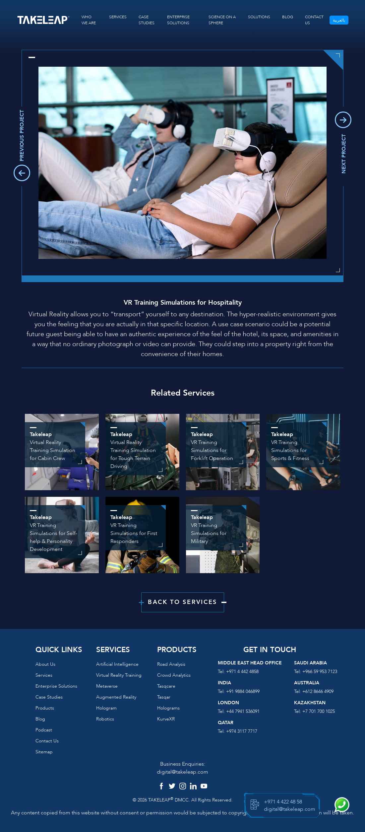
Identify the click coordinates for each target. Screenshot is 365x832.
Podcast (43, 730)
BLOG (287, 17)
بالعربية (339, 20)
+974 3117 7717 (241, 731)
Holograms (168, 708)
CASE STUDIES (146, 20)
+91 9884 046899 (243, 691)
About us (45, 664)
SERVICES (118, 17)
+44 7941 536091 (243, 711)
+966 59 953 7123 (319, 671)
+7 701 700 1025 (318, 711)
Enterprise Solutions (56, 686)
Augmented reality (116, 697)
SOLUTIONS (259, 17)
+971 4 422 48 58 (283, 801)
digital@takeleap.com (182, 772)
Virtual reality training (119, 675)
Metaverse (107, 686)
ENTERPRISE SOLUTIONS (178, 20)
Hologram (106, 708)
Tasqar (163, 697)
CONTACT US (314, 20)
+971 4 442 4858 (242, 671)
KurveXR (166, 719)
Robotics (105, 719)
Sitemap (44, 752)
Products (44, 708)
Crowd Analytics (174, 675)
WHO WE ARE (89, 20)
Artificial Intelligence (117, 664)
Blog (40, 719)
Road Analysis (171, 664)
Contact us (47, 741)
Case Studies (49, 697)
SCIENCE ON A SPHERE (222, 20)
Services (43, 675)
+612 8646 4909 (318, 691)
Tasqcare (166, 686)
